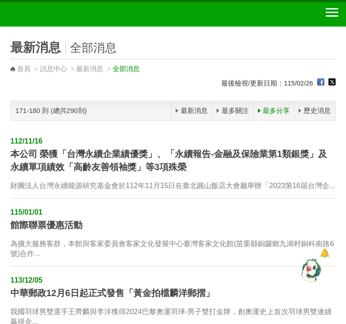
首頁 (24, 68)
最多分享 (276, 110)
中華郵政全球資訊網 (56, 14)
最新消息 (89, 68)
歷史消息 (317, 110)
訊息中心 (53, 68)
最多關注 (235, 110)
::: (3, 30)
